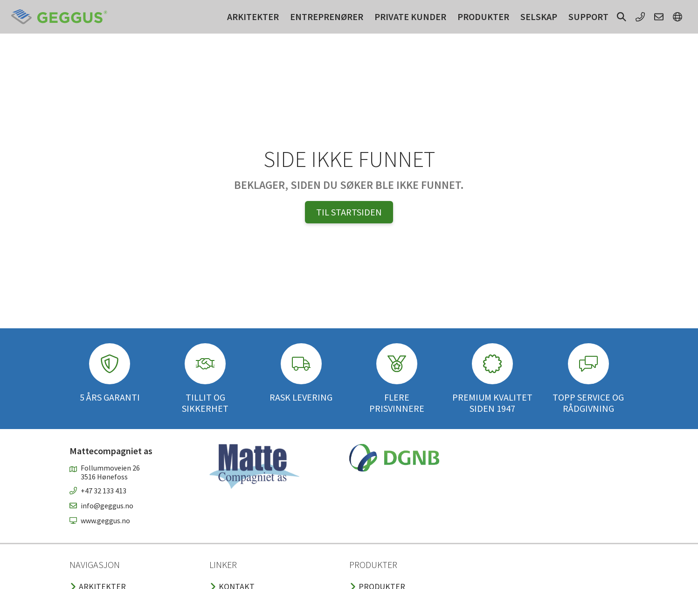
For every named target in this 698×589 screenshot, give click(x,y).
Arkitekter (253, 16)
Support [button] (588, 16)
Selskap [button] (538, 16)
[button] (621, 16)
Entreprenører (326, 16)
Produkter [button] (483, 16)
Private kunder (410, 16)
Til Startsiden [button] (349, 212)
